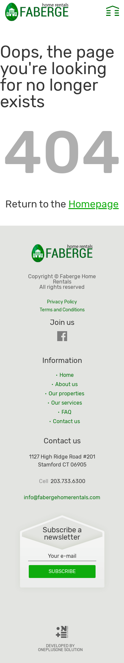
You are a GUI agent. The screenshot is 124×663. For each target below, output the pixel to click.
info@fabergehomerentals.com (62, 497)
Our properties (66, 393)
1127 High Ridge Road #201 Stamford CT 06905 (62, 461)
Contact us (66, 421)
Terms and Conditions (62, 310)
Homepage (93, 204)
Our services (66, 403)
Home (67, 375)
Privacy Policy (62, 302)
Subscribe (62, 571)
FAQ (66, 412)
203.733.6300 (68, 481)
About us (66, 384)
